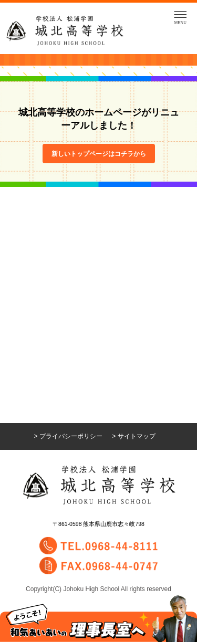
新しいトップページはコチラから (98, 153)
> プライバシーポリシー (68, 436)
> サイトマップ (133, 436)
